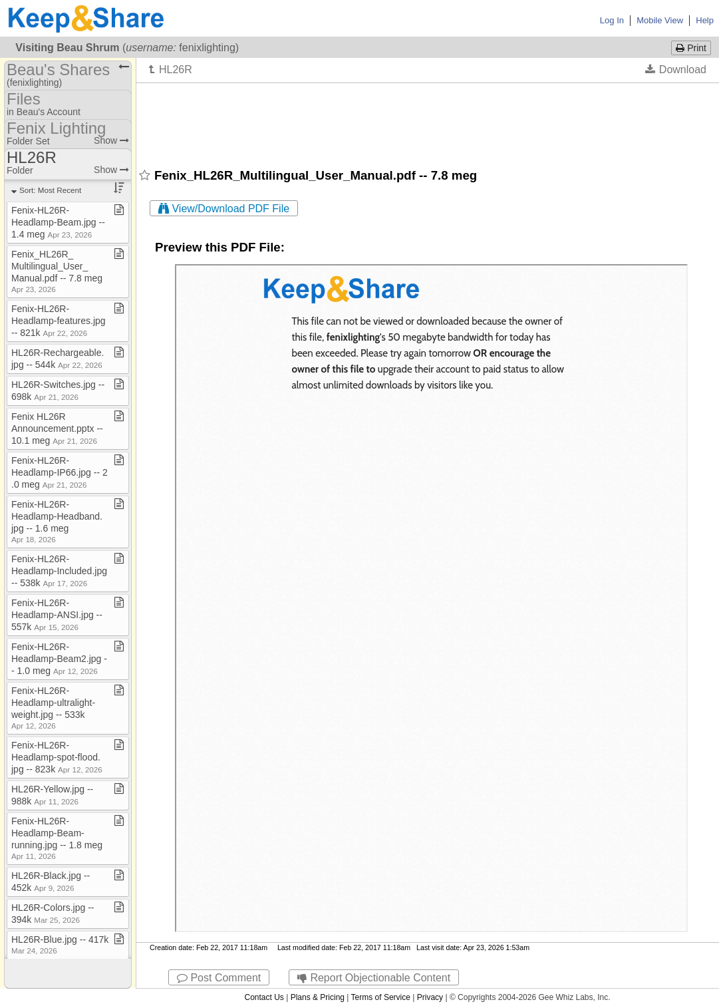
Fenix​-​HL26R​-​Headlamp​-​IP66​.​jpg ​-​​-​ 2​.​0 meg (59, 472)
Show (111, 140)
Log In (612, 20)
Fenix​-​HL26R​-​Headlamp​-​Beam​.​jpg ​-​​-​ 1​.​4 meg (58, 222)
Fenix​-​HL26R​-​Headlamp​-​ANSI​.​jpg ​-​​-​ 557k (56, 614)
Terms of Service (380, 997)
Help (705, 20)
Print (691, 48)
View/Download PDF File (223, 208)
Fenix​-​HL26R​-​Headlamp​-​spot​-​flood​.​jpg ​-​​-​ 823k (56, 757)
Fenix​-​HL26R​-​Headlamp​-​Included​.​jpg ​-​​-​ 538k (60, 571)
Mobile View (660, 20)
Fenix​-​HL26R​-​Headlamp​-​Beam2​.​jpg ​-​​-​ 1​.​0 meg (59, 658)
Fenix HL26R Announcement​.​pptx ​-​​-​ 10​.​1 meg (57, 428)
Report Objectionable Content (373, 977)
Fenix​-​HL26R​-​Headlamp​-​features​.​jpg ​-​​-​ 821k (59, 320)
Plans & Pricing (318, 997)
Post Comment (219, 977)
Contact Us (263, 997)
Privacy (430, 997)
